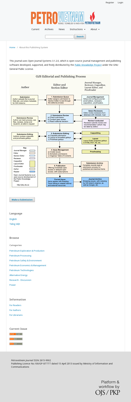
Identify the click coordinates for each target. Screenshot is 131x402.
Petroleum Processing (20, 255)
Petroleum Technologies (21, 270)
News (62, 29)
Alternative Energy (18, 275)
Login (120, 2)
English (13, 219)
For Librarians (16, 314)
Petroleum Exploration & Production (26, 250)
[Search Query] (59, 36)
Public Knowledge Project (88, 64)
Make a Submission (22, 199)
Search (80, 36)
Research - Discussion (20, 280)
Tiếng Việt (14, 223)
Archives (49, 29)
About (94, 29)
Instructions (76, 29)
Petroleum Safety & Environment (25, 260)
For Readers (15, 305)
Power (12, 284)
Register (110, 2)
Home (12, 47)
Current (35, 29)
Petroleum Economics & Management (27, 265)
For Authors (15, 310)
